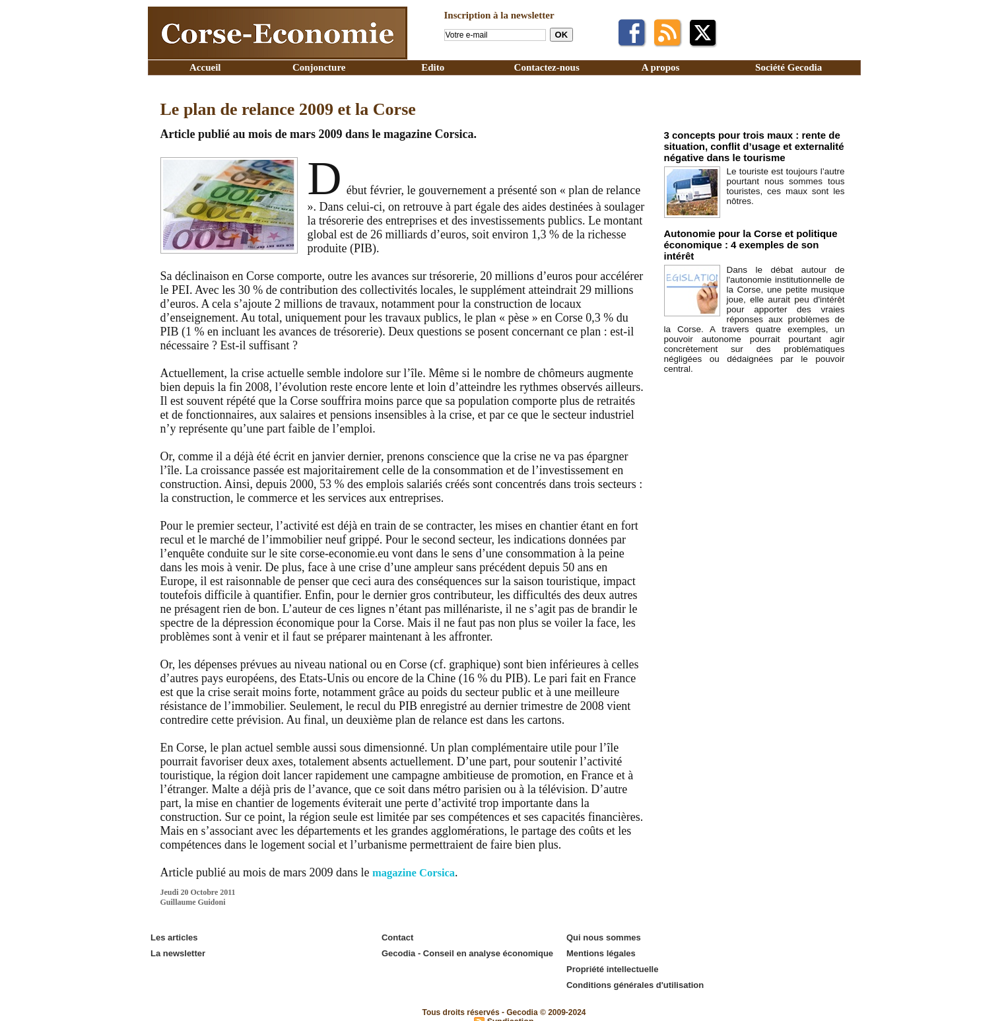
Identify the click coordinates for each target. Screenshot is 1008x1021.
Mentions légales (600, 951)
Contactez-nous (547, 67)
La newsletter (177, 951)
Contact (397, 937)
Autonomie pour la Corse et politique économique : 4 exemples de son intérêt (745, 234)
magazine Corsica (417, 872)
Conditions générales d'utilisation (634, 978)
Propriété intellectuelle (611, 964)
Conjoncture (319, 67)
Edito (432, 67)
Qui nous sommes (603, 937)
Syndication (510, 1013)
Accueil (204, 67)
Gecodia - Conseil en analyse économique (467, 951)
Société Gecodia (788, 67)
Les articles (173, 937)
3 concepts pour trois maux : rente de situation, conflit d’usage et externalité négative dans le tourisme (742, 144)
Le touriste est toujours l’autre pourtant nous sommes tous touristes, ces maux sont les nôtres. (786, 180)
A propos (661, 67)
